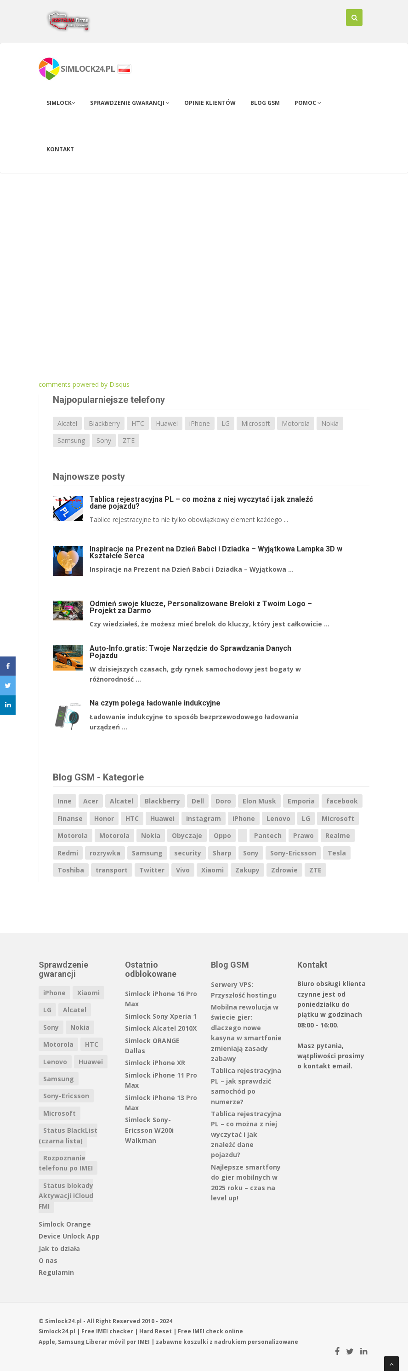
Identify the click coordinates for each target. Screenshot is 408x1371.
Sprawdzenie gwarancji (130, 103)
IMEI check (208, 1331)
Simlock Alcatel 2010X (161, 1028)
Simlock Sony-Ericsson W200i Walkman (149, 1130)
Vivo (183, 870)
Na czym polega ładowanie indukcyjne (155, 703)
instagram (203, 818)
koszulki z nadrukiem (214, 1342)
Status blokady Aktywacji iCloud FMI (66, 1195)
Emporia (301, 801)
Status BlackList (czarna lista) (68, 1135)
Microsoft (255, 423)
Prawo (303, 835)
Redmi (67, 853)
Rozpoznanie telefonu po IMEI (66, 1162)
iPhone (199, 423)
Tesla (337, 853)
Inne (64, 801)
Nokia (330, 423)
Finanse (70, 818)
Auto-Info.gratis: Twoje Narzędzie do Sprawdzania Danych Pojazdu (190, 652)
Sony (103, 440)
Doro (223, 801)
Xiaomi (212, 870)
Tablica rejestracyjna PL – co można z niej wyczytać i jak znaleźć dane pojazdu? (201, 503)
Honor (104, 818)
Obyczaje (187, 835)
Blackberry (104, 423)
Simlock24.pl (57, 1331)
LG (225, 423)
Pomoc (308, 103)
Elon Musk (259, 801)
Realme (337, 835)
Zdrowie (284, 870)
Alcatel (67, 423)
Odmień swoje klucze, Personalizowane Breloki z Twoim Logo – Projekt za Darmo (201, 607)
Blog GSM (265, 103)
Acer (90, 801)
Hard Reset (155, 1331)
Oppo (222, 835)
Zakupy (247, 870)
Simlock (60, 103)
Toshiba (70, 870)
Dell (198, 801)
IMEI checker (114, 1331)
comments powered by (84, 384)
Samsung (71, 440)
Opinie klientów (210, 103)
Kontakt (60, 149)
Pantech (268, 835)
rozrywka (105, 853)
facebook (342, 801)
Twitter (151, 870)
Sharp (222, 853)
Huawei (167, 423)
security (187, 853)
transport (112, 870)
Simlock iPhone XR (155, 1062)
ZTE (129, 440)
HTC (137, 423)
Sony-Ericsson (293, 853)
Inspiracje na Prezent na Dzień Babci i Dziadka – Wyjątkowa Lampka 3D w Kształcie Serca (216, 552)
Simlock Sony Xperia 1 (161, 1016)
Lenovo (278, 818)
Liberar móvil (105, 1342)
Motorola (296, 423)
